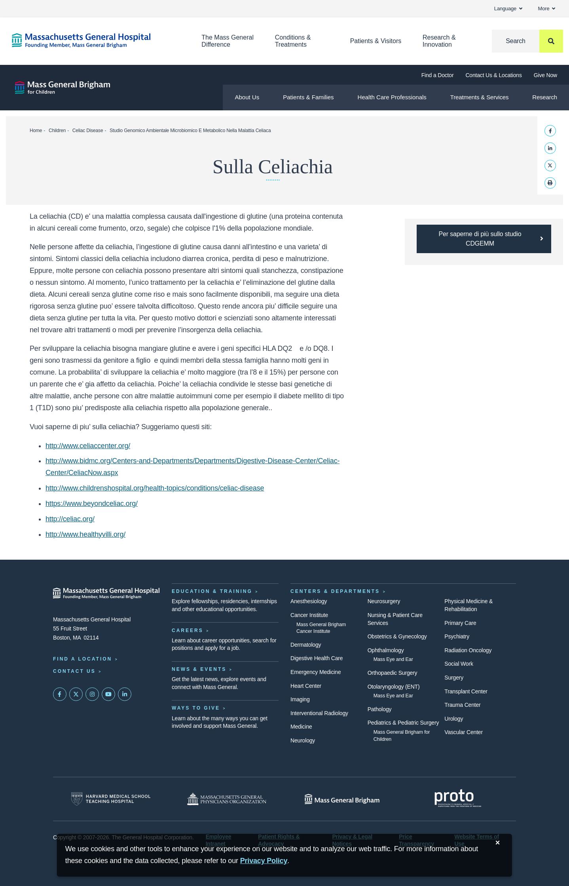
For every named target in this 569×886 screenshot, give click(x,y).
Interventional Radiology (319, 713)
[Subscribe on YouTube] (108, 694)
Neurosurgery (384, 601)
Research (544, 97)
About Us (247, 97)
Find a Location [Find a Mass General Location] (82, 659)
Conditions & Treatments (293, 41)
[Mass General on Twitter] (76, 694)
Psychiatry (456, 636)
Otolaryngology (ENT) (394, 686)
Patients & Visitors (376, 41)
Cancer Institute (309, 615)
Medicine (301, 726)
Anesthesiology (308, 601)
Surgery (453, 677)
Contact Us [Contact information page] (74, 671)
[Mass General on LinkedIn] (124, 694)
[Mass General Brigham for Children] (62, 87)
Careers (187, 630)
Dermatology (305, 645)
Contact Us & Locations (493, 75)
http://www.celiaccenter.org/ (88, 446)
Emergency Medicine (315, 672)
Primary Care (460, 623)
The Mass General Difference (227, 41)
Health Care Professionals (392, 97)
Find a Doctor (437, 75)
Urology (453, 719)
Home (36, 130)
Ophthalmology (386, 650)
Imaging (300, 699)
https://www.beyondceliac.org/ (92, 503)
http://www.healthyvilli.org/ (85, 534)
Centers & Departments (335, 591)
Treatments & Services (479, 97)
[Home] (95, 40)
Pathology (380, 709)
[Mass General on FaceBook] (59, 694)
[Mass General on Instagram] (92, 694)
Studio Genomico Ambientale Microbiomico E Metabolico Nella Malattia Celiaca (190, 130)
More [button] (546, 8)
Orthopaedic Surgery (392, 673)
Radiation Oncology (467, 650)
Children (57, 130)
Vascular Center (463, 732)
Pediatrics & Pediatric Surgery (403, 722)
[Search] (527, 41)
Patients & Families (308, 97)
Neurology (302, 740)
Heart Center (305, 686)
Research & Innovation (439, 41)
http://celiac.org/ (70, 519)
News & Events (199, 669)
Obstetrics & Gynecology (397, 636)
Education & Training (212, 591)
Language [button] (508, 8)
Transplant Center (465, 691)
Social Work (458, 664)
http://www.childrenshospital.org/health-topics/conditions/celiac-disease (155, 488)
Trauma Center (462, 705)
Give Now (545, 75)
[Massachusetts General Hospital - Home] (106, 593)
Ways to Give (196, 708)
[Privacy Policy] (264, 861)
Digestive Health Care (316, 658)
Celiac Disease (87, 130)
